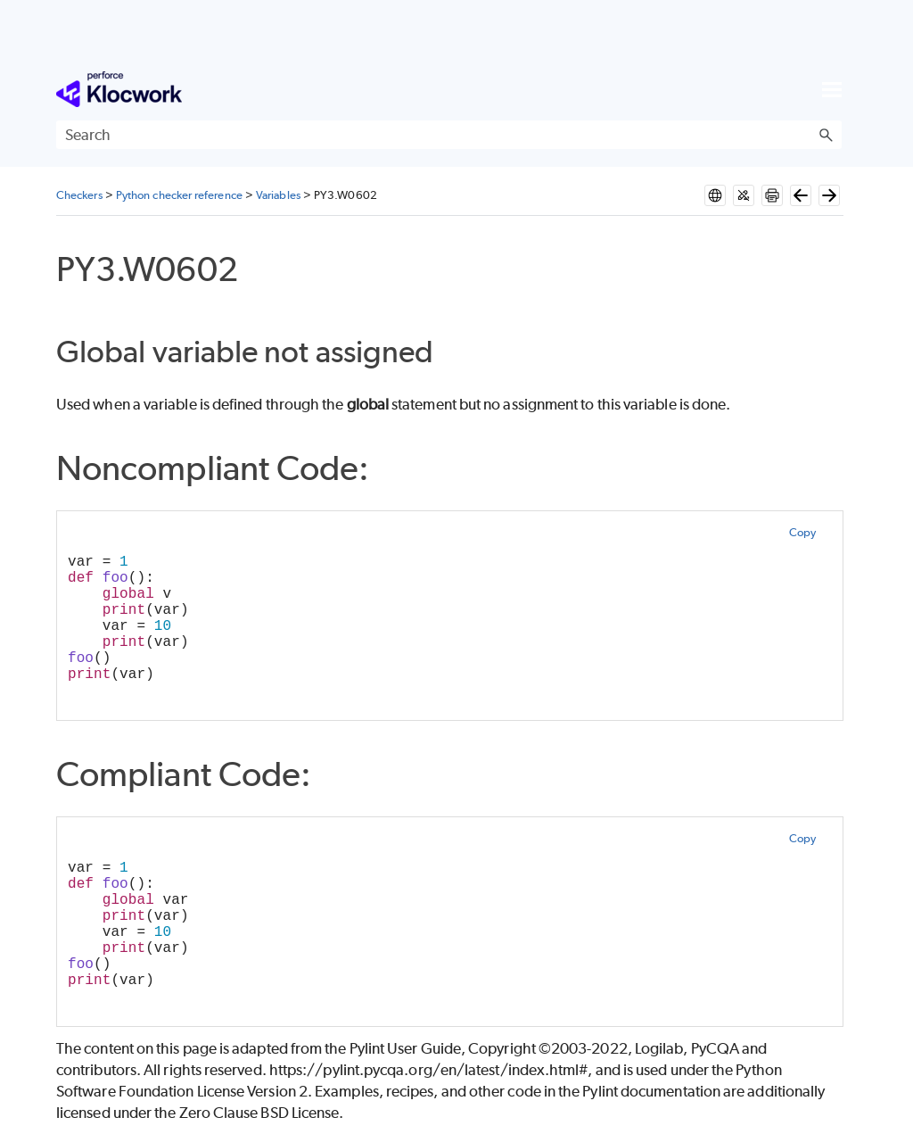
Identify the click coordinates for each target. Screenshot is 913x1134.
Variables (278, 195)
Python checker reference (179, 195)
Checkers (79, 195)
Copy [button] (802, 532)
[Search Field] (449, 134)
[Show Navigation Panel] (831, 89)
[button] (826, 134)
